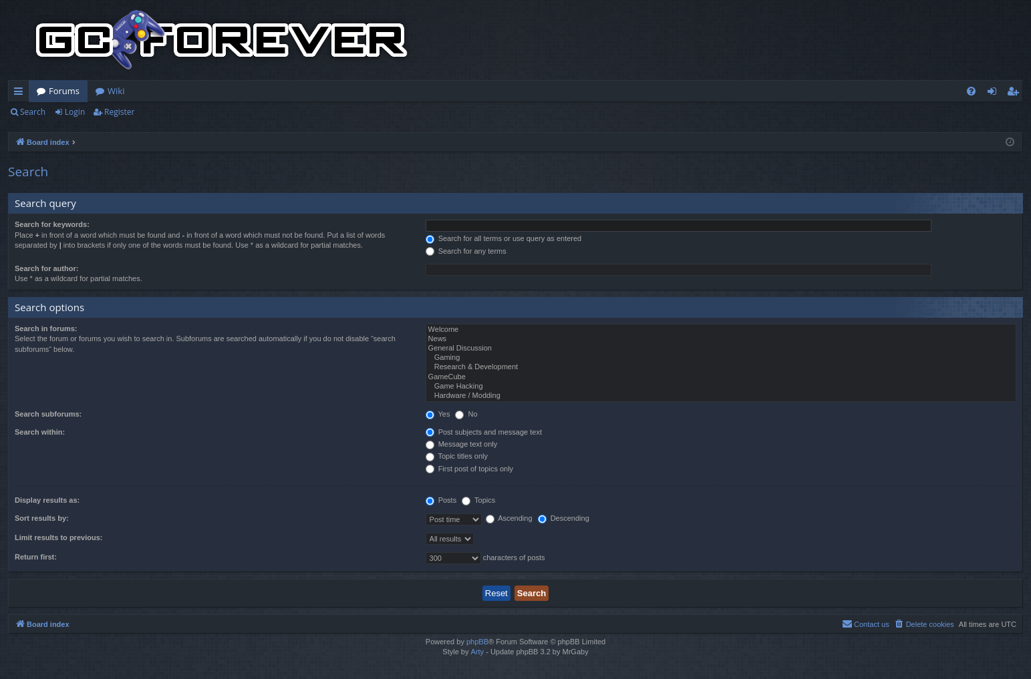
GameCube (721, 377)
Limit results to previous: (58, 537)
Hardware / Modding (721, 396)
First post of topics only (470, 469)
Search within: (40, 432)
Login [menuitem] (994, 93)
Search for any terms (466, 251)
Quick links (21, 93)
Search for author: (46, 268)
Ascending (509, 518)
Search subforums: (48, 414)
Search (32, 112)
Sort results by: (42, 518)
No (466, 414)
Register (119, 112)
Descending (563, 518)
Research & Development (721, 367)
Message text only (462, 444)
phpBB (477, 642)
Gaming (721, 358)
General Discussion (721, 348)
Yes (438, 414)
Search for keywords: (52, 224)
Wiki (116, 91)
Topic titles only (457, 456)
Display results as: (47, 500)
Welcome (721, 329)
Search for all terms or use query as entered (504, 238)
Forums (64, 91)
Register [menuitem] (1015, 93)
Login (75, 112)
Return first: (36, 557)
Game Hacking (721, 386)
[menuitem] (971, 91)
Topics (478, 500)
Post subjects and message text (484, 432)
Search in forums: (46, 328)
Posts (441, 500)
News (721, 339)
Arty (477, 652)
